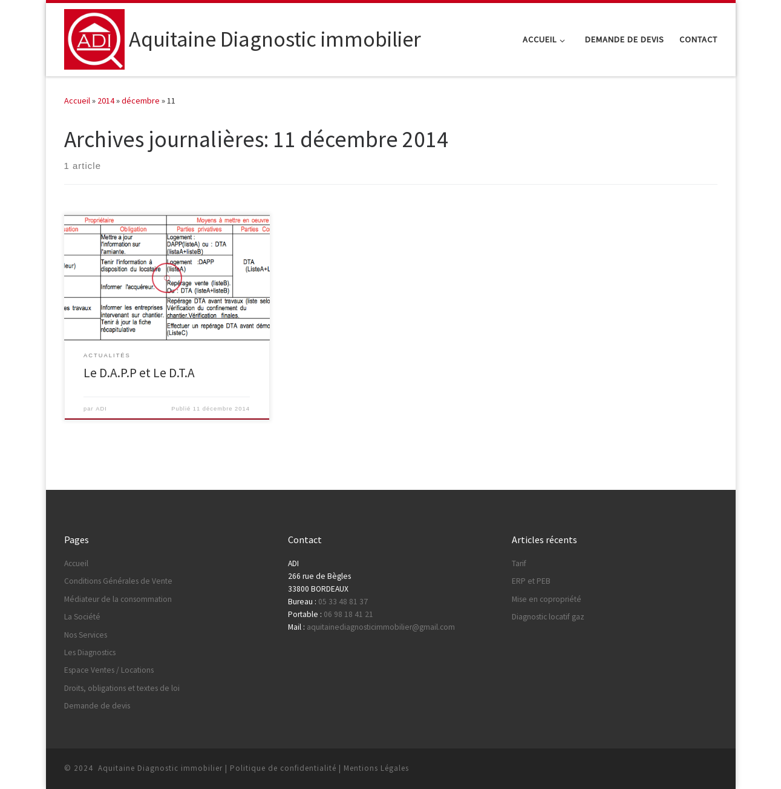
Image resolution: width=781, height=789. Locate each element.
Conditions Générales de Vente (118, 581)
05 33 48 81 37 (343, 601)
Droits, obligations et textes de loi (122, 688)
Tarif (519, 563)
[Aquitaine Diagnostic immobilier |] (94, 37)
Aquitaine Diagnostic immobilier (160, 768)
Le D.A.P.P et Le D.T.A (139, 373)
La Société (82, 617)
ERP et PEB (531, 581)
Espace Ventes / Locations (109, 670)
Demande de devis (97, 706)
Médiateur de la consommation (118, 599)
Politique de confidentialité (283, 768)
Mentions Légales (376, 768)
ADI (101, 409)
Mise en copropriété (546, 599)
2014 (105, 100)
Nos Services (85, 635)
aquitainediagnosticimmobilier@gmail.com (381, 627)
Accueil (77, 100)
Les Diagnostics (90, 652)
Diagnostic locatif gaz (548, 617)
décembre (141, 100)
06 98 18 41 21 (348, 614)
